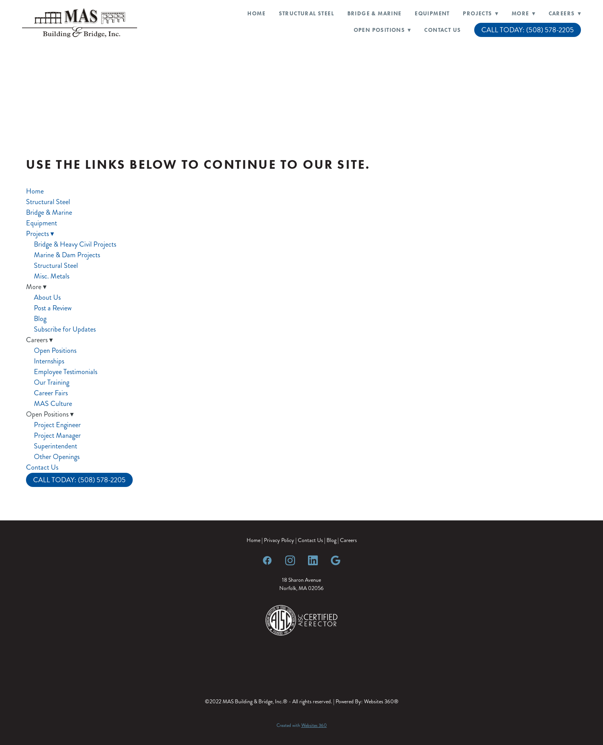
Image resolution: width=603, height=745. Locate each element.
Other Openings (57, 457)
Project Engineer (57, 425)
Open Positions (55, 350)
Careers (348, 540)
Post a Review (53, 308)
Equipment (432, 13)
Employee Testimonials (65, 372)
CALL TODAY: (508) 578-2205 (527, 30)
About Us (47, 297)
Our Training (51, 382)
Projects (480, 13)
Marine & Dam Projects (67, 255)
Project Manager (57, 435)
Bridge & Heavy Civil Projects (75, 244)
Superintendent (55, 446)
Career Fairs (51, 393)
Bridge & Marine (374, 13)
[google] (335, 560)
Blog (40, 318)
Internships (49, 361)
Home (256, 13)
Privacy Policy (279, 540)
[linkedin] (313, 560)
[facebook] (267, 560)
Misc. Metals (51, 276)
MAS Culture (53, 403)
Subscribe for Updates (65, 329)
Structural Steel (306, 13)
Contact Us (442, 30)
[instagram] (290, 560)
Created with (301, 725)
